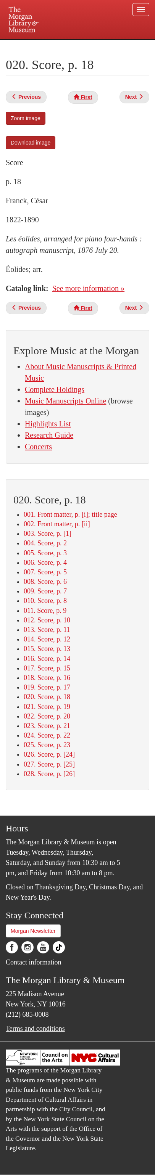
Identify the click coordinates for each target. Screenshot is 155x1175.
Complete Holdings (54, 389)
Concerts (38, 446)
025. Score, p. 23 (47, 745)
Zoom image (25, 118)
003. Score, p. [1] (47, 533)
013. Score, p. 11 (47, 629)
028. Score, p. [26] (49, 774)
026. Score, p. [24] (49, 754)
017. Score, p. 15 (47, 668)
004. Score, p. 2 (45, 543)
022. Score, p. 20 (47, 716)
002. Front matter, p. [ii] (57, 524)
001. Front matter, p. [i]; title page (70, 514)
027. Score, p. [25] (49, 764)
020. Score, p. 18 (47, 697)
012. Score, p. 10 (47, 620)
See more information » (88, 288)
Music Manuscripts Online (65, 401)
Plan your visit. (22, 45)
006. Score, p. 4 (45, 562)
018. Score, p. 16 (47, 678)
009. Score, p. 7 (45, 591)
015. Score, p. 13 (47, 649)
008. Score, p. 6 (45, 581)
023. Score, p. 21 (47, 726)
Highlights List (48, 424)
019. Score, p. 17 (47, 687)
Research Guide (49, 435)
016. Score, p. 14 (47, 658)
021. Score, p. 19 (47, 706)
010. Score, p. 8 (45, 600)
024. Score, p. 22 (47, 735)
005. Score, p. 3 (45, 553)
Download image (30, 143)
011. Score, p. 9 (45, 610)
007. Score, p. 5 (45, 572)
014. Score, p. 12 (47, 639)
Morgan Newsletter (33, 931)
